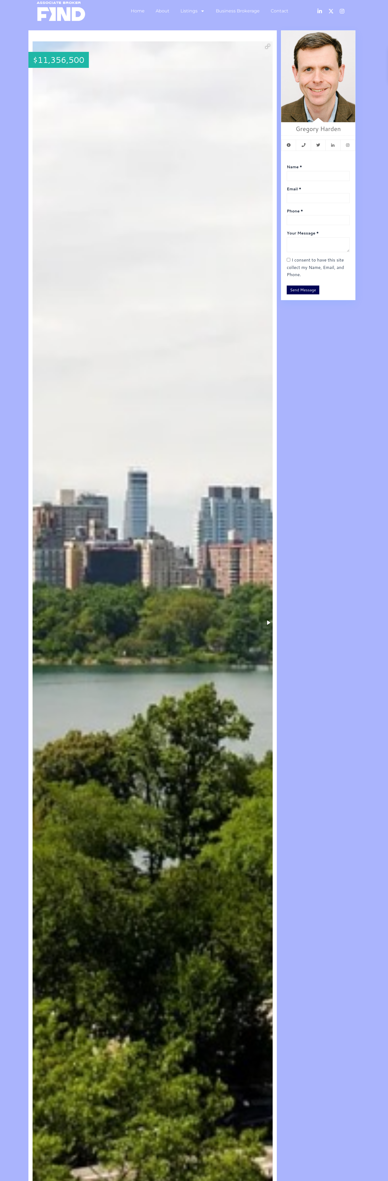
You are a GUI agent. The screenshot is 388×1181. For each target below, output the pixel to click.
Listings (192, 11)
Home (138, 11)
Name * (294, 167)
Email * (294, 189)
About (162, 11)
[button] (267, 46)
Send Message (303, 290)
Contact (279, 11)
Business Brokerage (238, 11)
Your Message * (303, 233)
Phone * (295, 211)
